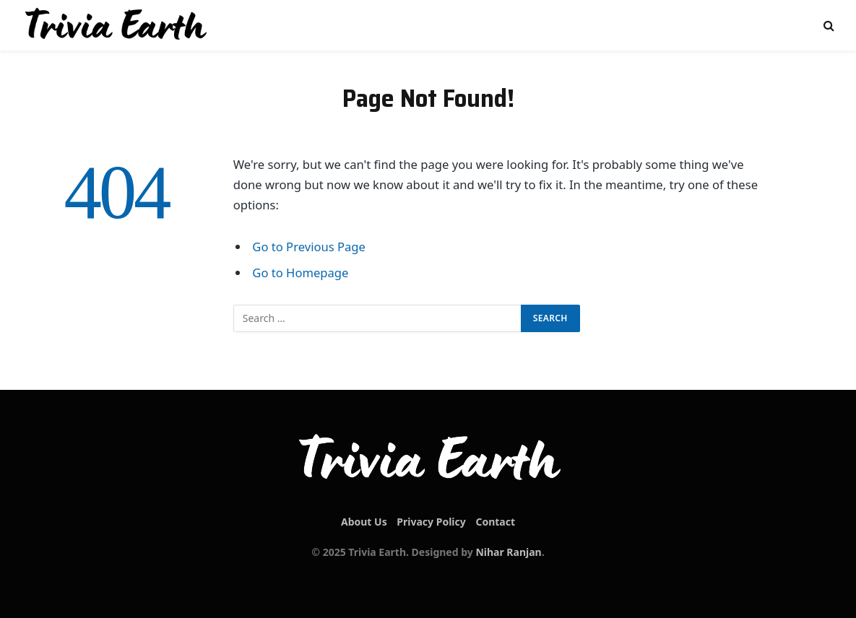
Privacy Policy (431, 521)
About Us (364, 521)
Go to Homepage (300, 272)
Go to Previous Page (309, 246)
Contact (495, 521)
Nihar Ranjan (508, 552)
